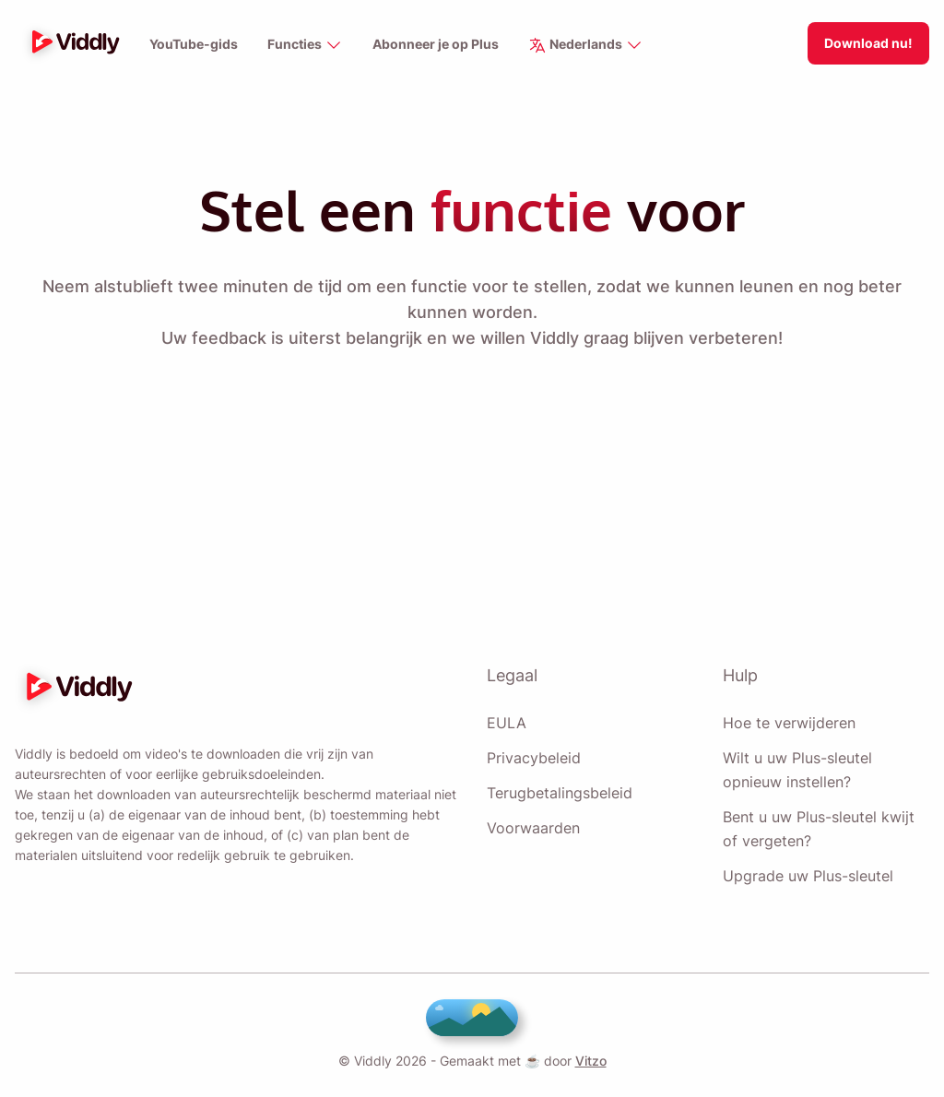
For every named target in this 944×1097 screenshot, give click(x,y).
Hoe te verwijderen (788, 723)
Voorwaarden (533, 828)
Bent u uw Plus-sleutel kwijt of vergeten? (817, 829)
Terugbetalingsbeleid (559, 793)
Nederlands (586, 45)
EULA (505, 723)
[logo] (71, 43)
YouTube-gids (192, 44)
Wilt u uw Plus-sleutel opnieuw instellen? (796, 770)
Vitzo (587, 1060)
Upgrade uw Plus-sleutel (807, 876)
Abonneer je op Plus (434, 44)
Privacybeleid (532, 758)
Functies (302, 45)
